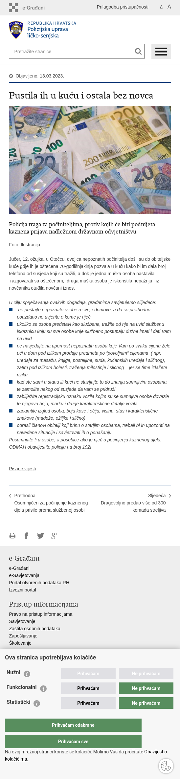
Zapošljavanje (23, 635)
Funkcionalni (22, 700)
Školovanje (20, 643)
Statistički (18, 715)
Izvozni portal (22, 589)
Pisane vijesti (22, 468)
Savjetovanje (22, 621)
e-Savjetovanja (24, 575)
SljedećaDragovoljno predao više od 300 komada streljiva (133, 503)
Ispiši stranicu (12, 535)
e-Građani (19, 568)
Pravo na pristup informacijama (40, 614)
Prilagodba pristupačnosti (122, 7)
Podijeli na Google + (54, 535)
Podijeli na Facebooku (26, 535)
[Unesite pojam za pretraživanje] (35, 51)
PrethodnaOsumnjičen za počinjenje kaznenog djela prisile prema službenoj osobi (51, 503)
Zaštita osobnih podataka (34, 628)
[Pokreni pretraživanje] (138, 51)
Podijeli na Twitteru (40, 535)
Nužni (13, 685)
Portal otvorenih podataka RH (39, 582)
